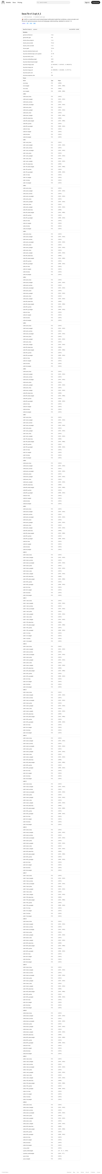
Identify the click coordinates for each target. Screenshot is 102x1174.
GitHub (82, 1172)
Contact (98, 1172)
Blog (74, 1172)
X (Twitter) (93, 1172)
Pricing (20, 2)
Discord (87, 1172)
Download (95, 2)
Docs (14, 2)
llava (24, 13)
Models (8, 2)
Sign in (87, 2)
